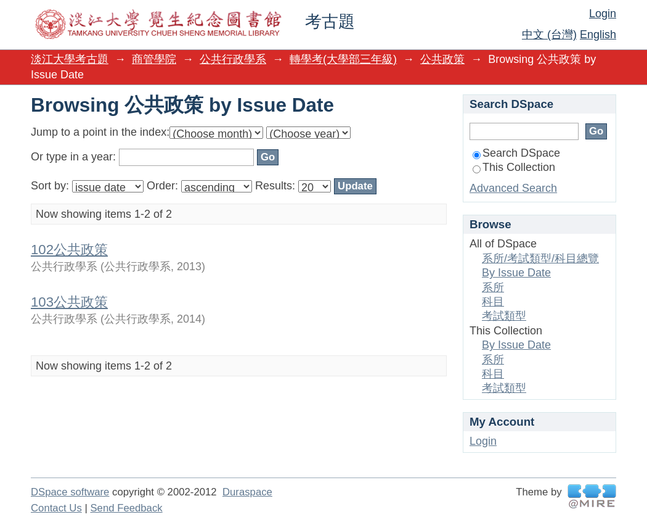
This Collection (514, 167)
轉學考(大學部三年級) (343, 59)
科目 (493, 302)
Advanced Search (513, 188)
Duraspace (247, 492)
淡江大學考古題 (69, 59)
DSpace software (70, 492)
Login (602, 13)
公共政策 (442, 59)
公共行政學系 (233, 59)
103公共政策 (69, 302)
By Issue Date (516, 273)
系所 (493, 287)
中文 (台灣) (549, 34)
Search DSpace (516, 153)
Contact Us (56, 508)
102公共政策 (69, 249)
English (598, 34)
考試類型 (504, 316)
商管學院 (154, 59)
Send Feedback (126, 508)
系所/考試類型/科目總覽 (540, 258)
